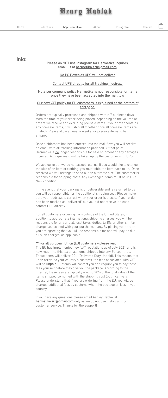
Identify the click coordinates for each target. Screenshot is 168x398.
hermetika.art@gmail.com (54, 301)
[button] (46, 27)
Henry (73, 10)
